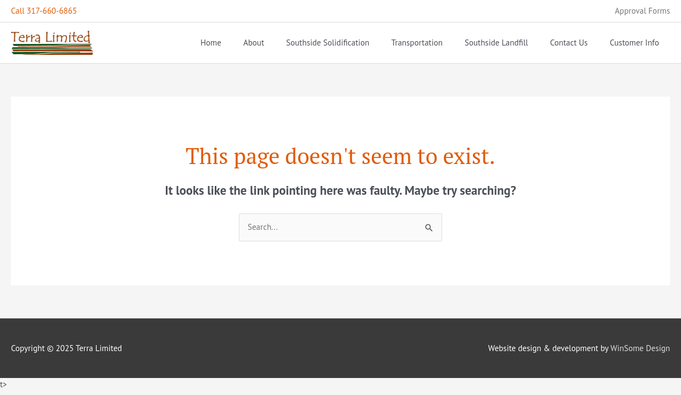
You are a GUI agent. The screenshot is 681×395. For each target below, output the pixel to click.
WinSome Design (640, 348)
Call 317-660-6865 (44, 10)
